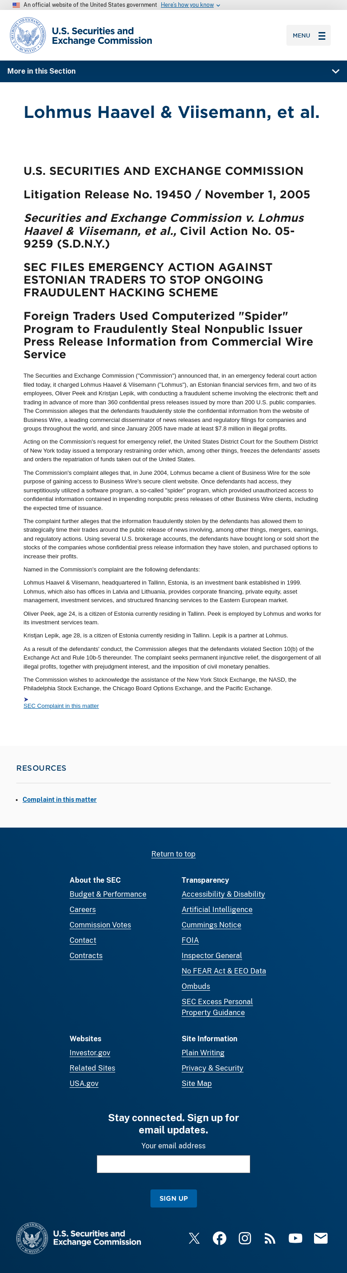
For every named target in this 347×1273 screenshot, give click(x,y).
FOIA (190, 940)
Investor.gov (90, 1052)
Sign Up (173, 1198)
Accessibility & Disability (223, 894)
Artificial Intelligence (217, 909)
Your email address (173, 1146)
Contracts (86, 955)
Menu (309, 35)
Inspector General (212, 955)
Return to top (173, 854)
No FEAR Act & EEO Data (224, 971)
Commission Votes (100, 925)
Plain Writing (203, 1052)
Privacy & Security (213, 1068)
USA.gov (84, 1083)
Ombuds (196, 986)
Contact (83, 940)
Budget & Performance (108, 894)
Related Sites (92, 1068)
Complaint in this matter (60, 799)
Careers (83, 909)
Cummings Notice (211, 925)
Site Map (197, 1083)
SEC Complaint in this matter (61, 705)
